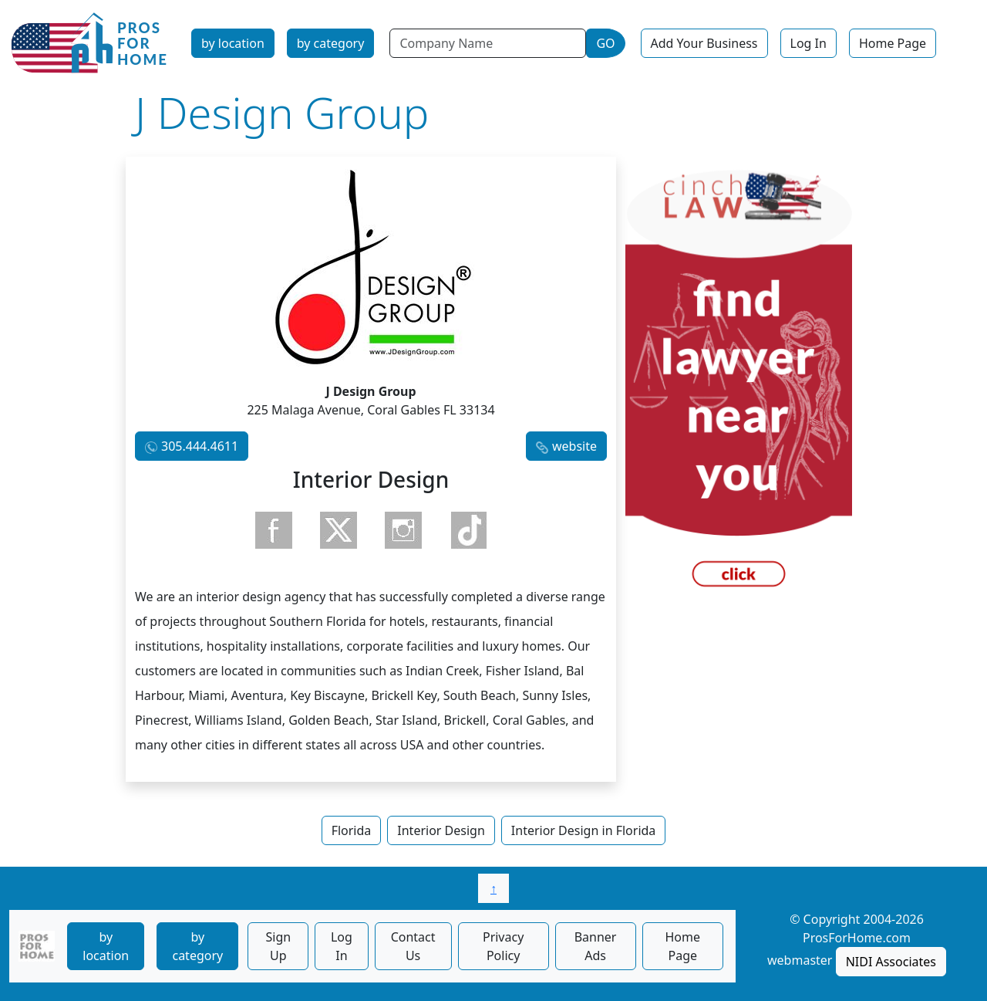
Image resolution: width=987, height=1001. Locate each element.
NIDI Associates (891, 961)
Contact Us (413, 946)
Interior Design (441, 830)
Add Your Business (704, 43)
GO (605, 43)
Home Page (892, 43)
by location (232, 43)
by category (331, 43)
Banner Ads (595, 946)
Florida (352, 830)
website (574, 446)
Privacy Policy (503, 946)
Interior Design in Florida (583, 830)
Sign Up (278, 946)
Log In (808, 43)
